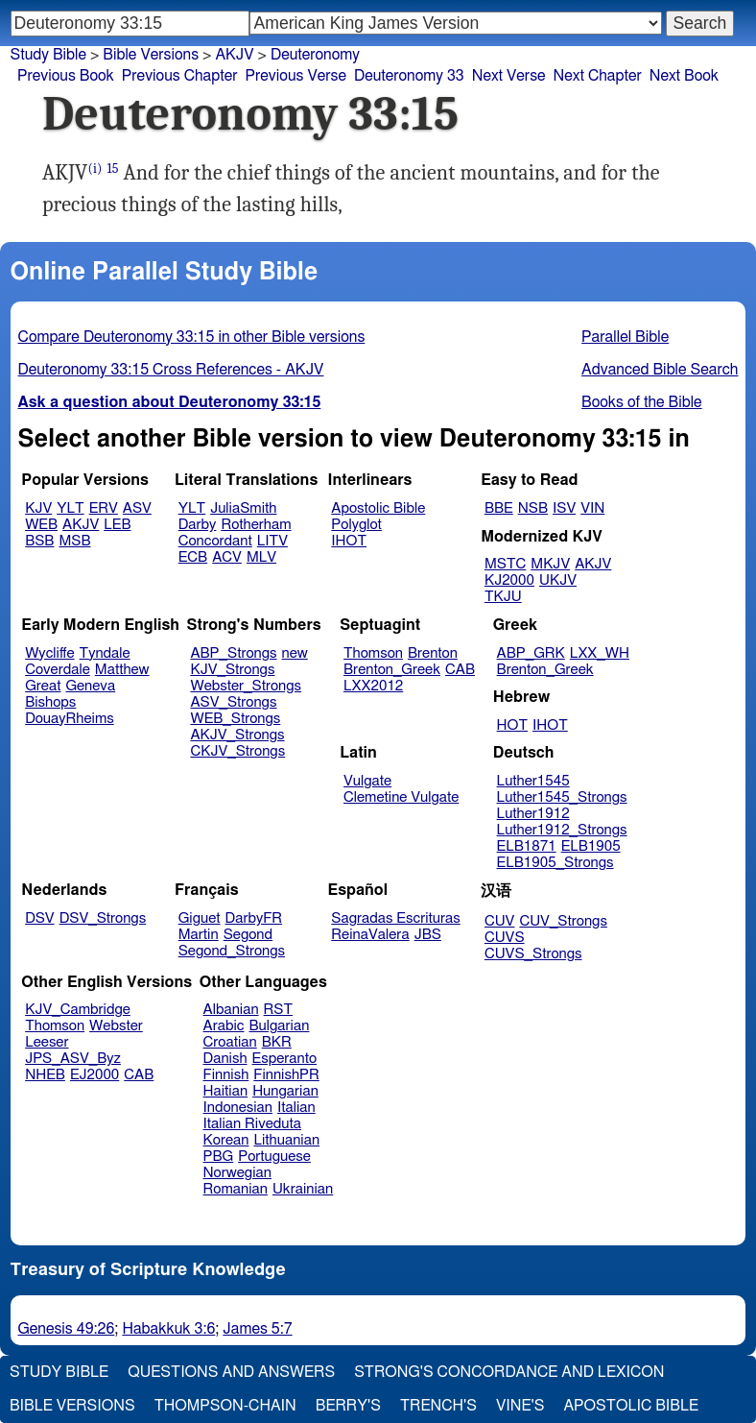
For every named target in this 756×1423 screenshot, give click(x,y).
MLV (261, 557)
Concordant (215, 541)
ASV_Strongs (233, 702)
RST (279, 1009)
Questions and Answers (231, 1372)
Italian (296, 1107)
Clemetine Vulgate (401, 797)
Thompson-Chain (225, 1405)
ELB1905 (591, 846)
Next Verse (509, 76)
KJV (38, 508)
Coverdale (57, 670)
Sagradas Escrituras (395, 918)
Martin (198, 935)
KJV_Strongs (232, 670)
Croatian (230, 1042)
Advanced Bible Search (659, 369)
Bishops (50, 702)
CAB (460, 670)
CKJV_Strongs (237, 751)
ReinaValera (370, 935)
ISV (564, 508)
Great (42, 686)
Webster (116, 1026)
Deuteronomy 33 (409, 76)
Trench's (438, 1405)
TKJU (503, 597)
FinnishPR (286, 1075)
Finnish (226, 1075)
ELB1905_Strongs (555, 863)
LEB (117, 525)
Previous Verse (296, 76)
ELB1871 (526, 846)
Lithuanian (286, 1140)
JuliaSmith (243, 508)
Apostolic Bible (630, 1405)
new (295, 653)
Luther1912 (533, 814)
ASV (137, 508)
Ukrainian (302, 1189)
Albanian (231, 1009)
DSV (40, 918)
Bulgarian (278, 1026)
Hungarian (285, 1091)
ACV (227, 557)
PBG (218, 1156)
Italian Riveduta (252, 1124)
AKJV (234, 54)
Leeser (46, 1042)
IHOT (348, 541)
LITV (272, 541)
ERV (103, 508)
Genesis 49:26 (66, 1329)
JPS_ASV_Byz (73, 1058)
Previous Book (65, 76)
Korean (226, 1140)
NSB (533, 508)
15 (112, 168)
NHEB (45, 1075)
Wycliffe (49, 653)
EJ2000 (94, 1075)
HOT (512, 725)
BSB (39, 541)
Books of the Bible (641, 402)
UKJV (558, 580)
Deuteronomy (315, 54)
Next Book (684, 76)
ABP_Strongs (233, 653)
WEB (41, 525)
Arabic (224, 1026)
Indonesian (238, 1107)
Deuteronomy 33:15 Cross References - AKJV (171, 369)
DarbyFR (254, 918)
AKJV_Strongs (237, 735)
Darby (197, 525)
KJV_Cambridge (77, 1009)
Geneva (90, 686)
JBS (427, 935)
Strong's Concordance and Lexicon (509, 1372)
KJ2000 (509, 580)
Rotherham (256, 525)
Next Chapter (598, 76)
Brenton (433, 653)
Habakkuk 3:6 (168, 1329)
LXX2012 (373, 686)
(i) (94, 168)
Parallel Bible (625, 337)
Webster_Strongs (245, 686)
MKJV (550, 564)
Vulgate (367, 781)
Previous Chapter (180, 76)
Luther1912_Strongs (562, 830)
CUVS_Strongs (533, 954)
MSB (74, 541)
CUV (499, 921)
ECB (192, 557)
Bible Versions (151, 54)
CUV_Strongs (562, 921)
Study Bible (48, 54)
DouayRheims (69, 719)
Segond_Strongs (231, 951)
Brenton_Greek (391, 670)
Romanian (235, 1189)
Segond (248, 935)
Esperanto (285, 1058)
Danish (225, 1058)
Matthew (122, 670)
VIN (592, 508)
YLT (70, 508)
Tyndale (105, 653)
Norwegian (237, 1173)
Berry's (348, 1405)
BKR (277, 1042)
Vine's (520, 1405)
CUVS (504, 937)
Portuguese (274, 1156)
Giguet (199, 918)
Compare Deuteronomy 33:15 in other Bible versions (192, 337)
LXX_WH (599, 653)
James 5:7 (257, 1329)
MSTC (505, 564)
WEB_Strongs (235, 719)
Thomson (373, 653)
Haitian (225, 1091)
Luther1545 (533, 781)
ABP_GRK (531, 653)
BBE (498, 508)
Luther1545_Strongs (562, 797)
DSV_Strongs (103, 918)
